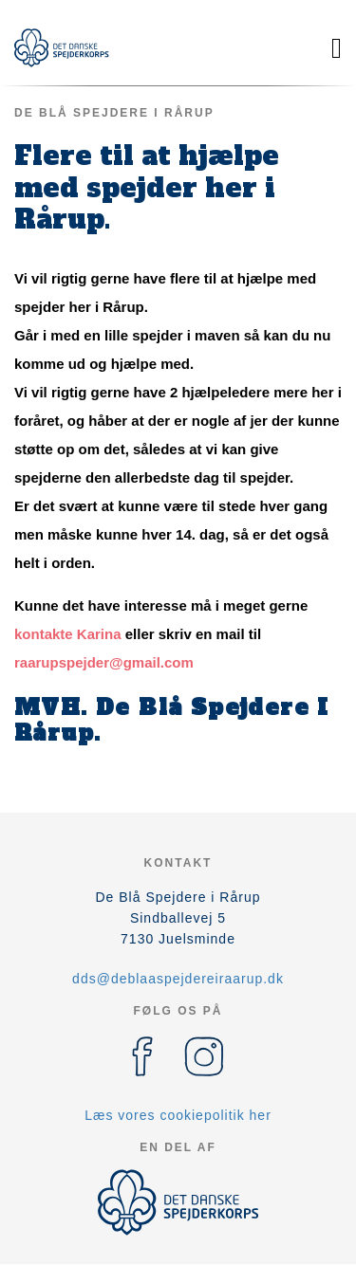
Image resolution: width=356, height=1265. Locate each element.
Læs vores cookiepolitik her (178, 1115)
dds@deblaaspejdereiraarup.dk (178, 978)
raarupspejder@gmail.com (104, 662)
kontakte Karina (69, 634)
